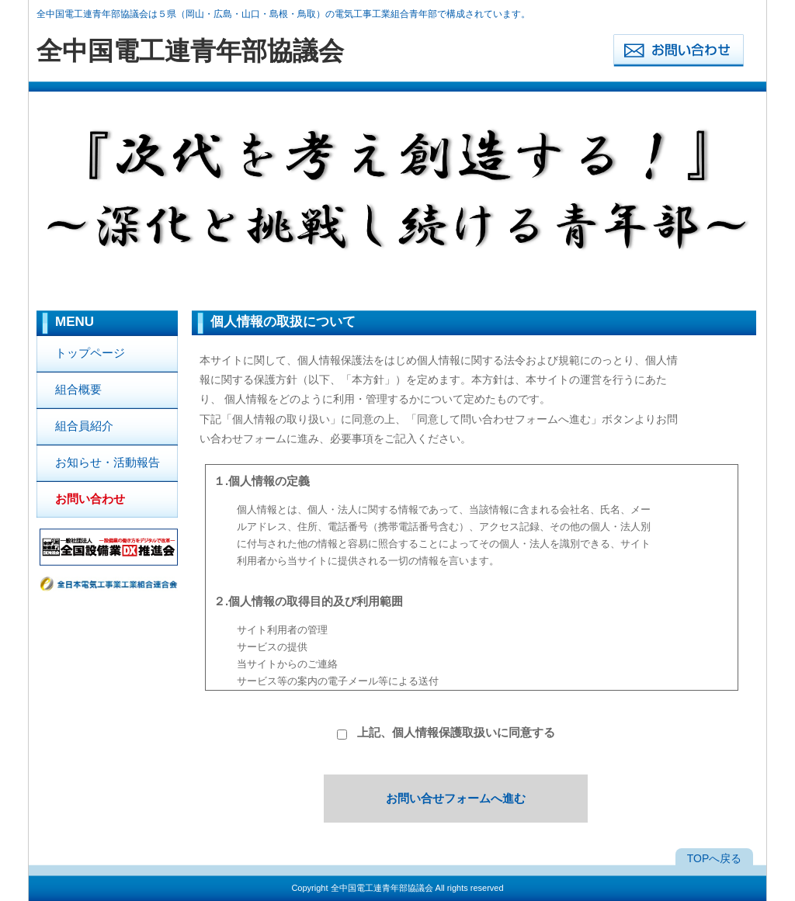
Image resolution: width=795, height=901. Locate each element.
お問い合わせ (90, 498)
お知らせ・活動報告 (107, 462)
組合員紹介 (84, 425)
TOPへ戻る (714, 858)
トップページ (90, 352)
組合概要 (78, 389)
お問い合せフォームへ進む (456, 798)
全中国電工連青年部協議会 (382, 887)
